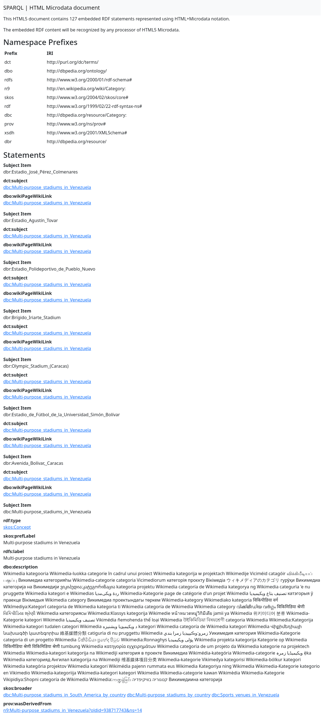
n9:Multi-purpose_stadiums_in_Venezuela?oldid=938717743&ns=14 (72, 710)
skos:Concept (17, 527)
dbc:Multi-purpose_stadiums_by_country (168, 695)
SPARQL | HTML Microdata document (51, 7)
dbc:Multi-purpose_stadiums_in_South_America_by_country (64, 695)
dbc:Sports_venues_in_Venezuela (245, 695)
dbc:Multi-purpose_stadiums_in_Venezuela (47, 187)
